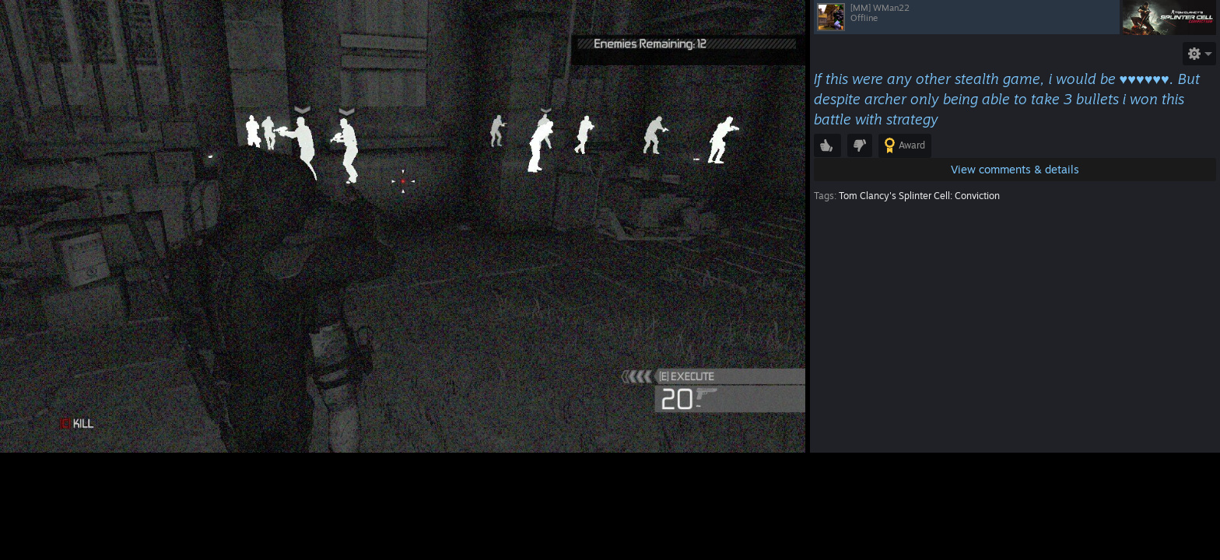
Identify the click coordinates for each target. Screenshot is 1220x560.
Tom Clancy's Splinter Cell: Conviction (919, 195)
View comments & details (1015, 169)
